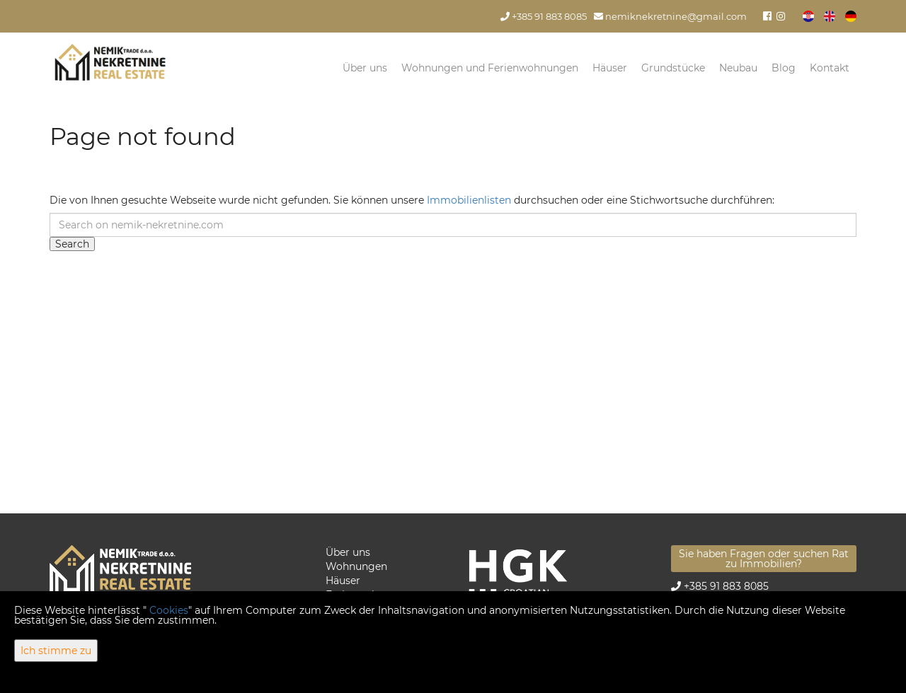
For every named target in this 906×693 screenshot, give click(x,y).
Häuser (609, 68)
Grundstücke (673, 68)
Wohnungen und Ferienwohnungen (489, 68)
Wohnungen (356, 566)
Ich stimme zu (56, 650)
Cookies (168, 610)
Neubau (738, 68)
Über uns (365, 68)
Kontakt (829, 68)
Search (72, 244)
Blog (784, 68)
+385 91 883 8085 (543, 16)
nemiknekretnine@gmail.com (670, 16)
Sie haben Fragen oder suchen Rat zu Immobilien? (764, 558)
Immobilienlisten (469, 200)
